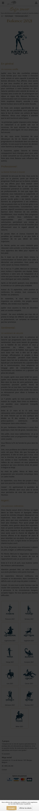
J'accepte (11, 808)
